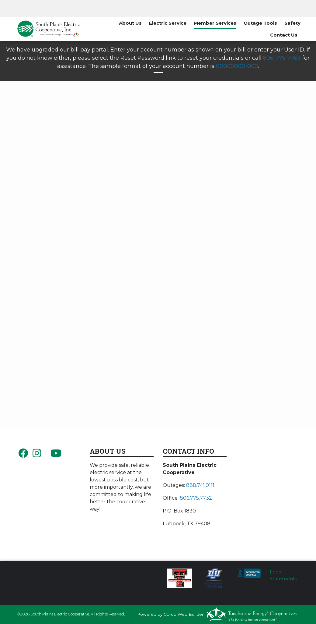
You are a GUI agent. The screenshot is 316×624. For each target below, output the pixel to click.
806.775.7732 (196, 498)
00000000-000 (237, 66)
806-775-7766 (282, 58)
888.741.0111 (200, 485)
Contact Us (283, 35)
